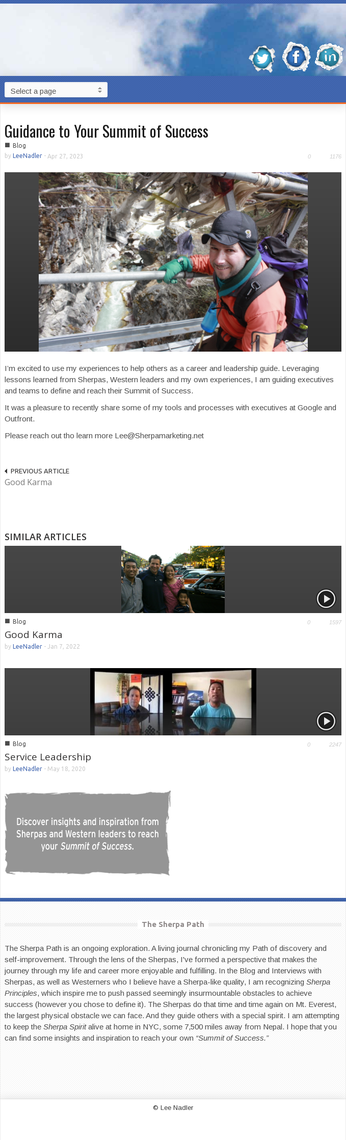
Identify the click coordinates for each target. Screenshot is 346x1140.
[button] (336, 89)
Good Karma (28, 482)
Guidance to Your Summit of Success (106, 130)
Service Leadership (48, 756)
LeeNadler (27, 155)
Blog (19, 145)
